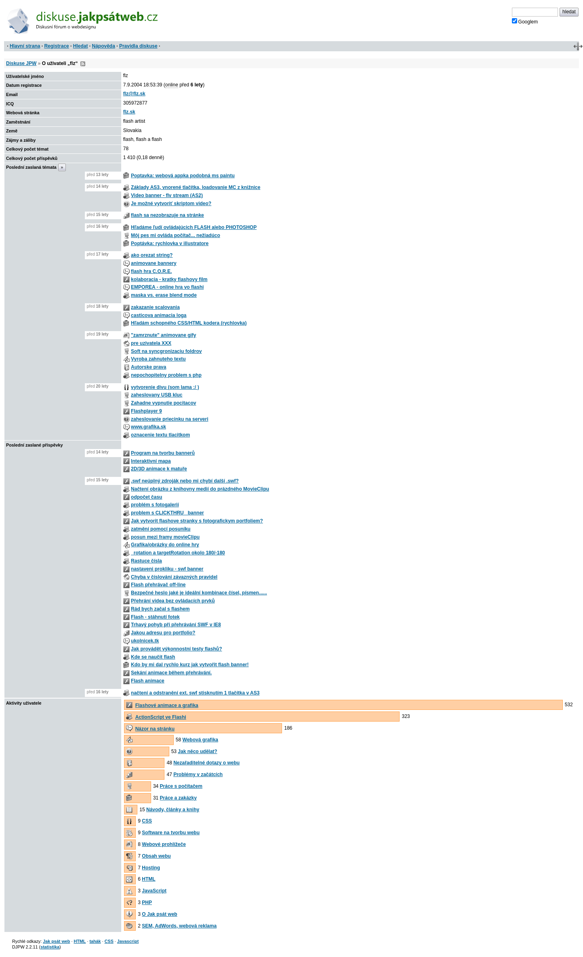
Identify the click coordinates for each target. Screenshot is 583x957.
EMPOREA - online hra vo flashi (167, 287)
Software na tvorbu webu (171, 832)
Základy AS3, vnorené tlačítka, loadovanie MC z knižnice (195, 187)
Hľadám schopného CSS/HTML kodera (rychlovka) (188, 323)
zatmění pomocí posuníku (160, 529)
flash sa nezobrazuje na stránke (167, 215)
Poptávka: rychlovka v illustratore (169, 243)
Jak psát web (56, 941)
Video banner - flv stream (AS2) (167, 195)
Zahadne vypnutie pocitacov (163, 403)
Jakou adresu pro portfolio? (163, 633)
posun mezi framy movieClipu (165, 537)
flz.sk (129, 112)
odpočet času (146, 497)
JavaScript (154, 891)
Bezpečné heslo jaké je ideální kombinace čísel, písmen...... (199, 593)
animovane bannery (154, 263)
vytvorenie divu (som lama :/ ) (165, 387)
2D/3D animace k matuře (159, 469)
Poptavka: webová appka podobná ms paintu (183, 175)
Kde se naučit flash (153, 657)
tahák (95, 941)
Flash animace (147, 681)
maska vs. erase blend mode (164, 295)
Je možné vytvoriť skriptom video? (171, 203)
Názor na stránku (155, 729)
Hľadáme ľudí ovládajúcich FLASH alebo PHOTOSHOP (194, 227)
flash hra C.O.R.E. (151, 271)
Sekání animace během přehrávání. (171, 673)
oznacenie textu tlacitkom (160, 435)
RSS (82, 63)
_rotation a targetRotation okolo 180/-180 (178, 553)
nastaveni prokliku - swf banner (167, 569)
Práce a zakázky (178, 798)
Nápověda (103, 46)
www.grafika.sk (148, 427)
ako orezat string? (152, 255)
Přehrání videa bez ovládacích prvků (173, 601)
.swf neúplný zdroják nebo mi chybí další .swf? (185, 481)
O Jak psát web (159, 914)
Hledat (80, 46)
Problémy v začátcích (198, 774)
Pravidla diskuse (138, 46)
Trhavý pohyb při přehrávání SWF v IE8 (176, 625)
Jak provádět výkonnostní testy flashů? (176, 649)
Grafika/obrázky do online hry (165, 545)
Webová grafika (200, 740)
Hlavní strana (25, 46)
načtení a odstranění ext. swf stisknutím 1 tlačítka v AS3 (195, 693)
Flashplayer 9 (146, 411)
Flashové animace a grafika (166, 705)
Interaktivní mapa (151, 461)
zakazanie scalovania (155, 307)
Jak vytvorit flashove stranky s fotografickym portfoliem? (197, 521)
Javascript (128, 941)
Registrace (56, 46)
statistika (49, 946)
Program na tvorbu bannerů (163, 453)
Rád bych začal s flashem (160, 609)
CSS (147, 821)
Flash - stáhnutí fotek (155, 617)
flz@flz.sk (134, 94)
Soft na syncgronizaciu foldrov (166, 351)
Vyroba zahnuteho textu (158, 359)
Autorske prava (148, 367)
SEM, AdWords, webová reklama (179, 926)
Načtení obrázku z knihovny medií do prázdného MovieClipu (200, 489)
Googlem (525, 21)
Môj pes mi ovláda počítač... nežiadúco (175, 235)
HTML (148, 879)
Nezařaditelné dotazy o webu (206, 763)
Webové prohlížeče (163, 844)
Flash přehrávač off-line (158, 585)
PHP (147, 902)
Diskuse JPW (21, 63)
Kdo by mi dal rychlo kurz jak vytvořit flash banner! (189, 664)
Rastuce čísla (146, 561)
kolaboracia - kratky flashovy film (169, 279)
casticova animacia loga (158, 315)
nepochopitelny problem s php (166, 375)
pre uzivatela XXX (151, 343)
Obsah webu (156, 856)
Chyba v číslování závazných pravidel (174, 577)
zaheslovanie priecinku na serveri (169, 419)
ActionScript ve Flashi (160, 717)
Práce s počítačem (181, 786)
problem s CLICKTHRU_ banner (167, 513)
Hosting (151, 868)
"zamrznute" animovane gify (163, 335)
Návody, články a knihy (172, 809)
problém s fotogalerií (155, 505)
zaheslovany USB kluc (156, 395)
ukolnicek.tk (145, 641)
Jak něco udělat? (197, 751)
